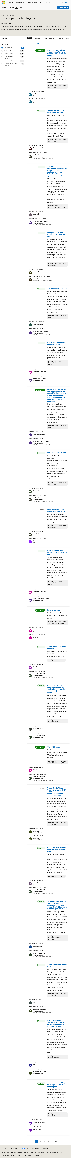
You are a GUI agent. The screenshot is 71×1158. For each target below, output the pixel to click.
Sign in (67, 2)
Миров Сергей (37, 946)
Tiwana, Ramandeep (39, 148)
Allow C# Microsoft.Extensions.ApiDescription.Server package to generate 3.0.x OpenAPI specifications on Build (57, 171)
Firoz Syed (36, 667)
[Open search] (62, 2)
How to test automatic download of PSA (56, 343)
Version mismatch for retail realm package (55, 111)
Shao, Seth (36, 491)
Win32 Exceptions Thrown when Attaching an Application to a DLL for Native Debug (56, 1023)
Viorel (34, 541)
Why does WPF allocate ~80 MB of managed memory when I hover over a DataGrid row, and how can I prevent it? (57, 905)
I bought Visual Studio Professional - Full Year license (56, 234)
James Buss (36, 883)
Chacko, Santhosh (38, 324)
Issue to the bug (53, 610)
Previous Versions (16, 1152)
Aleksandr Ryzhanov (39, 1122)
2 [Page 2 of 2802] (40, 1141)
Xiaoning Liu (36, 831)
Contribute (33, 1152)
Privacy (40, 1152)
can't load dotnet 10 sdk (56, 453)
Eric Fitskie (36, 214)
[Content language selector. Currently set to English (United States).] (10, 1148)
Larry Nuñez (36, 534)
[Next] (61, 1141)
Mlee (34, 1064)
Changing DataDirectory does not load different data (56, 849)
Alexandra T (36, 279)
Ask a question (63, 7)
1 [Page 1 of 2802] (36, 1141)
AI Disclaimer (5, 1152)
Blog (25, 1152)
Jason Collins (37, 272)
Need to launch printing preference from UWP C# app (57, 552)
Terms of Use (5, 1155)
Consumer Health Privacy (53, 1152)
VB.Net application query (57, 288)
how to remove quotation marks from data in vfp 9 (57, 510)
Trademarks (28, 1155)
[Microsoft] (3, 2)
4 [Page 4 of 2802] (48, 1141)
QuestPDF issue (53, 747)
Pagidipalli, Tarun (38, 728)
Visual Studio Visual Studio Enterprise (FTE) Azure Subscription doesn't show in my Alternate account (56, 791)
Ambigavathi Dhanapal (40, 371)
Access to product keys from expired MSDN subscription (56, 1085)
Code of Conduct (16, 1155)
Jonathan (35, 630)
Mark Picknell (37, 1129)
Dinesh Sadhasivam (39, 434)
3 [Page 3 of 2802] (44, 1141)
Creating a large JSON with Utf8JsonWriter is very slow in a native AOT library (57, 53)
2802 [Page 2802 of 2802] (55, 1141)
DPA (34, 1002)
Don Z (34, 94)
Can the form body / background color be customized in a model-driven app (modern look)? (56, 689)
